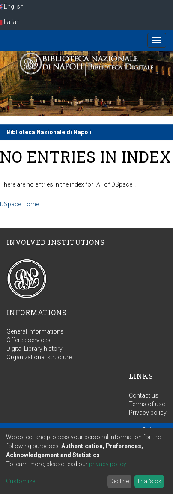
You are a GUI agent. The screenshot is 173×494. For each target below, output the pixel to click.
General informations (35, 331)
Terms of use (147, 404)
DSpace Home (19, 204)
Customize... (22, 481)
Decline (119, 481)
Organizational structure (39, 357)
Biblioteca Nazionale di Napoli (49, 132)
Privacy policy (148, 412)
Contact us (143, 395)
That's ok (149, 481)
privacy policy (107, 464)
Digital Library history (34, 348)
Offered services (28, 340)
